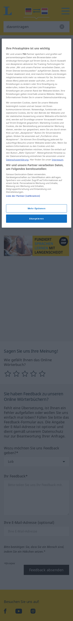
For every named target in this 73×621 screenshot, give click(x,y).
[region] (36, 169)
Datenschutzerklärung (17, 195)
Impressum (57, 195)
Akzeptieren (36, 254)
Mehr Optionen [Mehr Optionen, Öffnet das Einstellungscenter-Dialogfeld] (36, 244)
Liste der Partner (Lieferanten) (23, 232)
